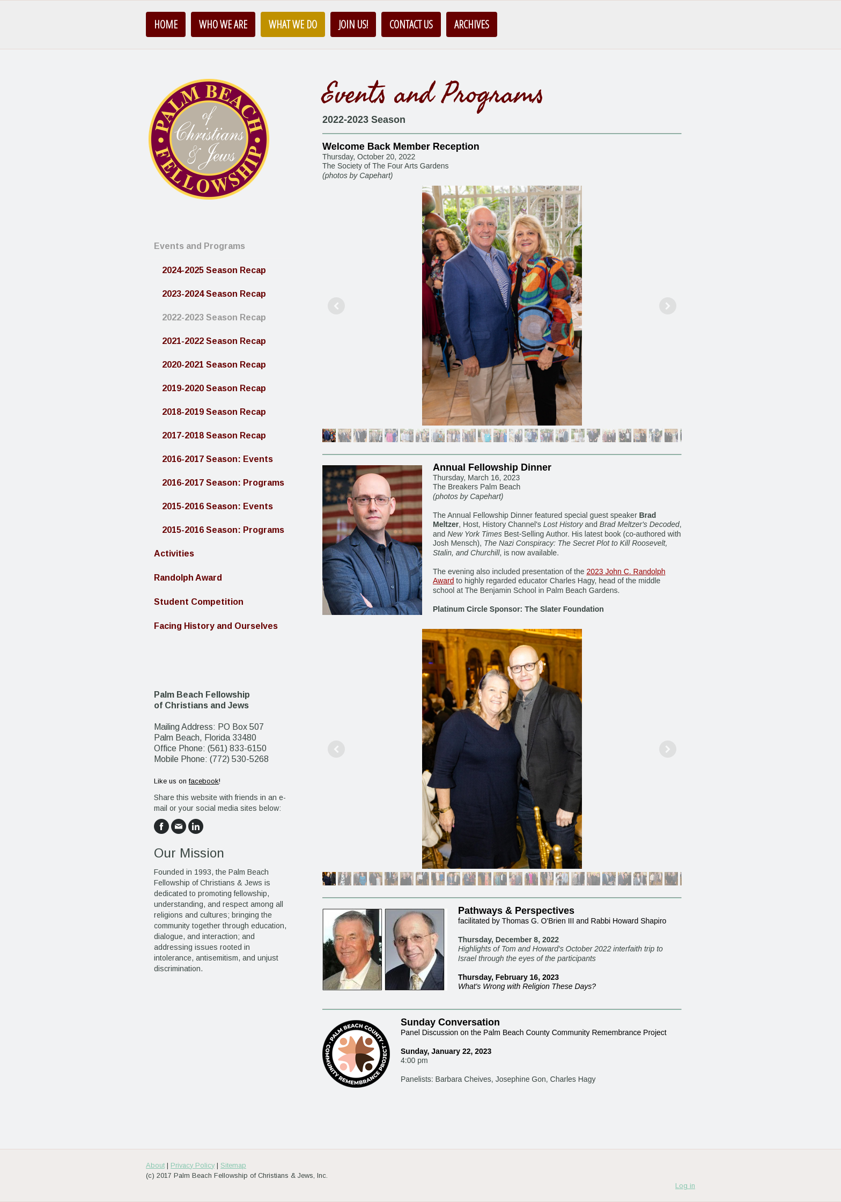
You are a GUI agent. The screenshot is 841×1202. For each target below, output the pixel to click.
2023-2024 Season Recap (214, 293)
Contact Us (411, 24)
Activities (174, 553)
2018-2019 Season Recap (214, 411)
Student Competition (199, 601)
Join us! (353, 24)
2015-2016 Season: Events (217, 506)
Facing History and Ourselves (216, 626)
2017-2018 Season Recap (214, 435)
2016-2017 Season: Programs (223, 482)
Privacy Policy (193, 1165)
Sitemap (233, 1165)
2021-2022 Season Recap (214, 341)
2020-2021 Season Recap (214, 364)
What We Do (293, 24)
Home (166, 24)
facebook (204, 781)
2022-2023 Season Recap (214, 317)
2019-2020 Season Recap (214, 388)
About (155, 1165)
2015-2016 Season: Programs (223, 529)
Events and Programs (199, 246)
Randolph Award (188, 577)
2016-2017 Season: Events (217, 459)
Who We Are (223, 24)
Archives (471, 24)
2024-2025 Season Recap (214, 270)
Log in (685, 1186)
